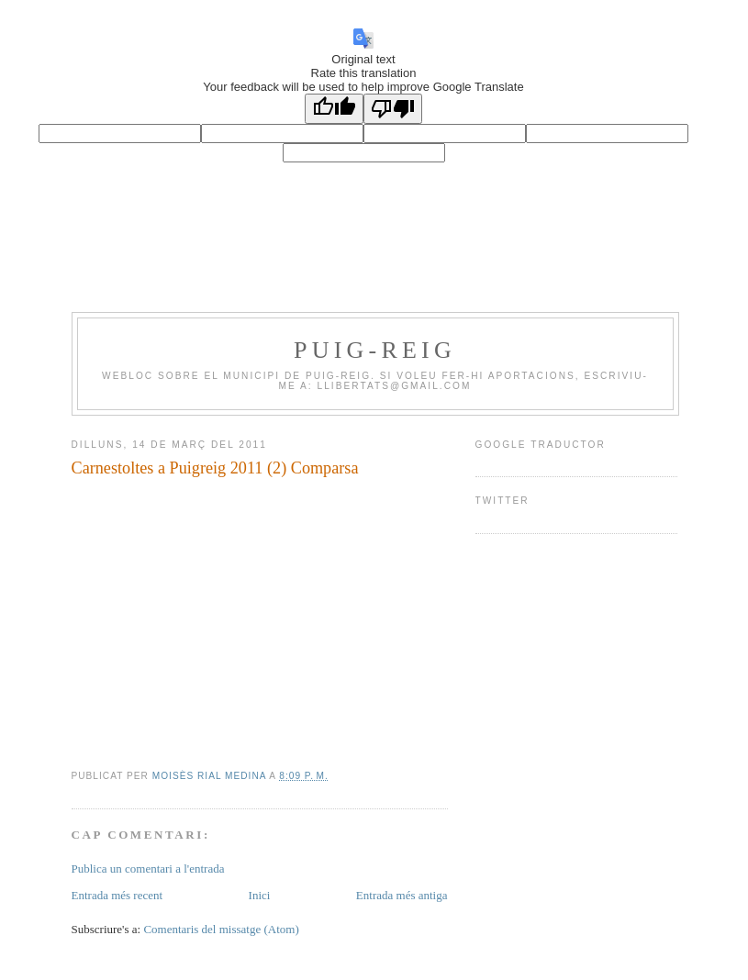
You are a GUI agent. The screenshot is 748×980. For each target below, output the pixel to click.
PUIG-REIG (375, 350)
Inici (260, 895)
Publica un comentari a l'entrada (148, 868)
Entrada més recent (117, 895)
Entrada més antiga (402, 895)
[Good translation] (334, 109)
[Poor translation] (392, 109)
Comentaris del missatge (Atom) (220, 929)
